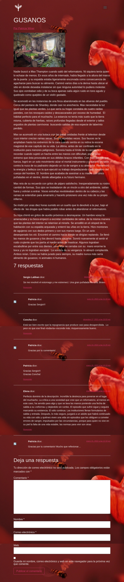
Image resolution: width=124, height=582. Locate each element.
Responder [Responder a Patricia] (27, 379)
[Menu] (105, 7)
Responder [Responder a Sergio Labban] (27, 287)
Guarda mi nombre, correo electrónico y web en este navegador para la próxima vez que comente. (62, 562)
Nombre (19, 519)
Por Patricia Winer (24, 28)
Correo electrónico (25, 532)
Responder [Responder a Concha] (27, 333)
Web (16, 545)
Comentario (21, 478)
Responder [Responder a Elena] (27, 429)
